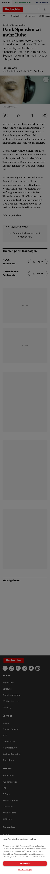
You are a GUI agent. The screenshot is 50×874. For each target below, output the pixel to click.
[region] (25, 854)
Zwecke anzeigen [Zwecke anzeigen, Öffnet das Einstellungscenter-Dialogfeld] (25, 870)
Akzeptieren (25, 863)
